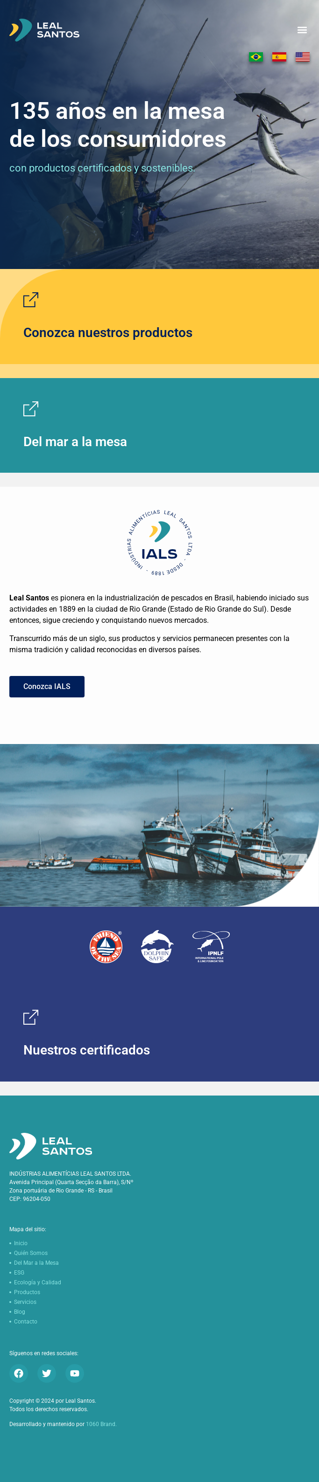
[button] (302, 30)
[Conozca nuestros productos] (30, 299)
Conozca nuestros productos (107, 332)
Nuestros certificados (86, 1050)
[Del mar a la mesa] (30, 408)
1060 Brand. (101, 1424)
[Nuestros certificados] (30, 1017)
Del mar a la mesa (75, 441)
